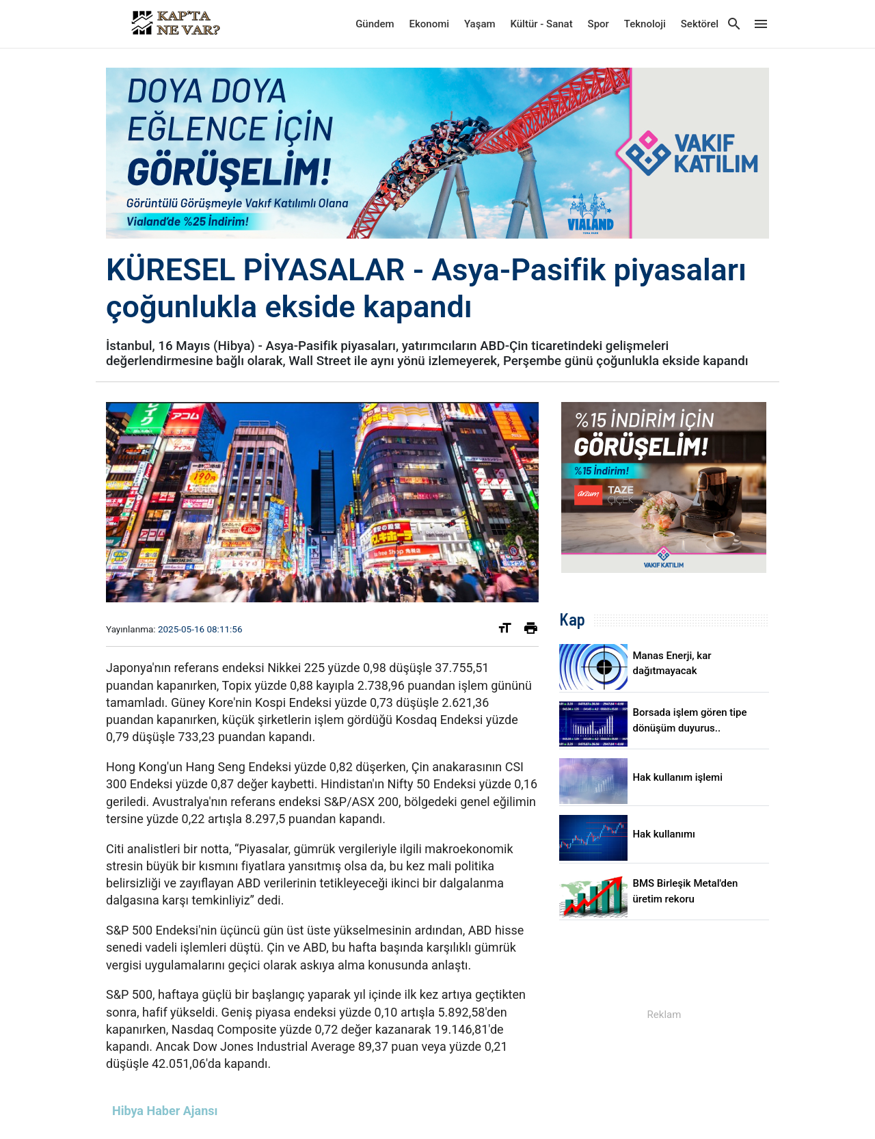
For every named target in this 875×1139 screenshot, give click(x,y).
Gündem (374, 24)
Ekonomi (429, 24)
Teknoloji (645, 24)
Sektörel (699, 24)
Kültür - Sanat (541, 24)
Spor (598, 24)
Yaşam (480, 24)
